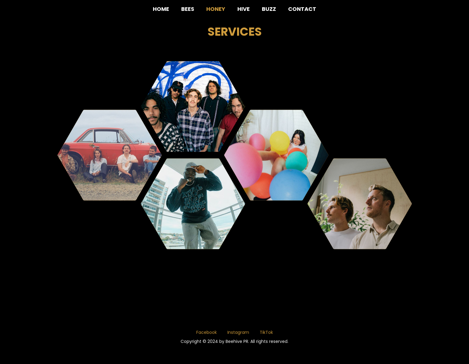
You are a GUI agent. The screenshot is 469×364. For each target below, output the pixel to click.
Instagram (238, 334)
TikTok (266, 334)
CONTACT (302, 9)
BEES (187, 9)
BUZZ (269, 9)
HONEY (215, 9)
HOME (161, 9)
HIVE (243, 9)
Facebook (206, 334)
